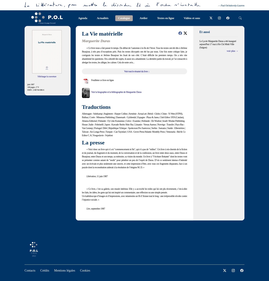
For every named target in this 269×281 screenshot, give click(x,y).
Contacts (30, 270)
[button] (180, 33)
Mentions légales (64, 270)
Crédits (44, 270)
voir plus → (232, 51)
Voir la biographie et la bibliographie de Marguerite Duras (116, 92)
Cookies (85, 270)
